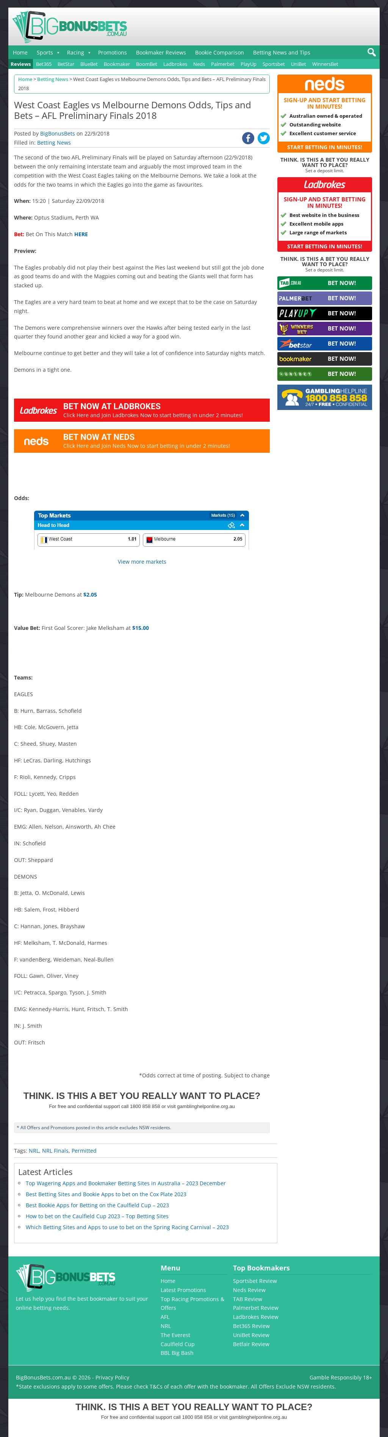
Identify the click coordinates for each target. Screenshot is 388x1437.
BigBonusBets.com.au (43, 1377)
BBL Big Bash (177, 1352)
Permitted (84, 1150)
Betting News (54, 142)
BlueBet (89, 64)
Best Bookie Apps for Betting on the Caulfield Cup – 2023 (97, 1205)
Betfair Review (251, 1344)
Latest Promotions (183, 1290)
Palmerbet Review (255, 1307)
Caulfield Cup (178, 1344)
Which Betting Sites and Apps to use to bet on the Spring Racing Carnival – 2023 (127, 1227)
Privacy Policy (112, 1377)
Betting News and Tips (281, 52)
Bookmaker (117, 64)
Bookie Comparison (219, 52)
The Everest (175, 1335)
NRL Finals (55, 1150)
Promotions (112, 52)
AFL (165, 1316)
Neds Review (249, 1290)
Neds (199, 64)
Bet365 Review (251, 1325)
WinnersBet (325, 64)
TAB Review (247, 1299)
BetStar (66, 64)
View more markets (142, 561)
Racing (75, 52)
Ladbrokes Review (255, 1316)
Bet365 (44, 64)
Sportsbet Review (255, 1280)
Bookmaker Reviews (161, 52)
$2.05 (90, 594)
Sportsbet (274, 64)
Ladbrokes (175, 64)
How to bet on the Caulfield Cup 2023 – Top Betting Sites (97, 1216)
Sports (45, 52)
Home (20, 52)
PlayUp (249, 64)
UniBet (298, 64)
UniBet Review (251, 1335)
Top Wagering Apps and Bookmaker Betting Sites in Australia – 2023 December (126, 1183)
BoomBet (146, 64)
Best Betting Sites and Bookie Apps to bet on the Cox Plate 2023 (106, 1194)
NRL (34, 1150)
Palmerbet (223, 64)
